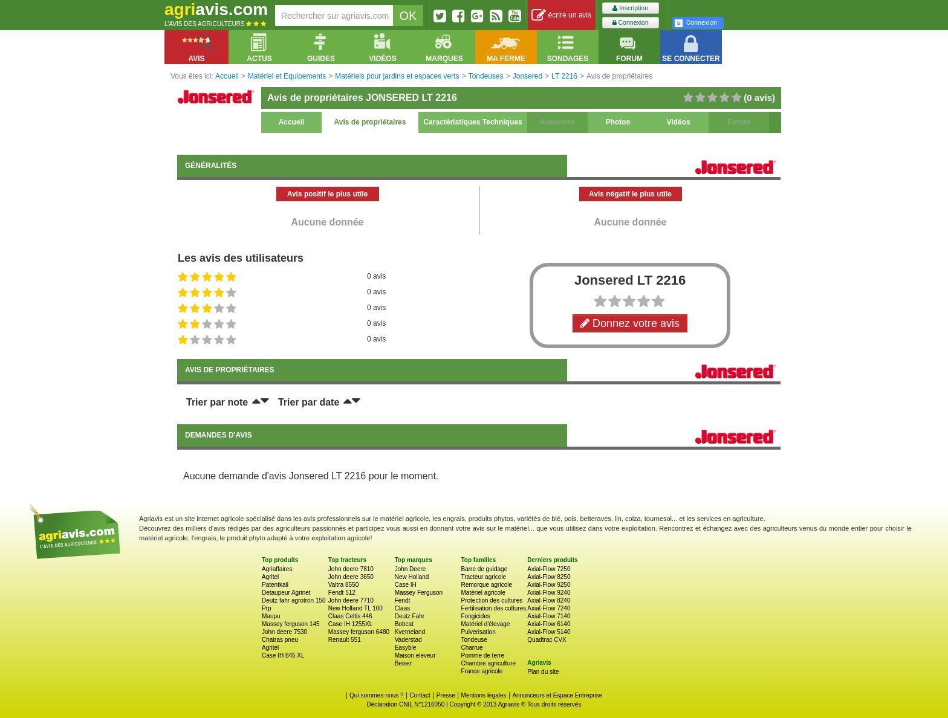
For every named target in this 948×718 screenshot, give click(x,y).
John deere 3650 (351, 577)
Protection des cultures (491, 600)
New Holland (412, 577)
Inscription (630, 8)
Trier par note (217, 402)
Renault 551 (344, 639)
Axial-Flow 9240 (548, 592)
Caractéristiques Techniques (472, 122)
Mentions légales (484, 695)
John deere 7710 (351, 600)
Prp (266, 608)
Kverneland (410, 632)
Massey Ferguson (419, 592)
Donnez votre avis (630, 323)
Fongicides (475, 616)
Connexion (630, 23)
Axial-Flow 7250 (548, 569)
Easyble (406, 647)
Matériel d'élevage (485, 624)
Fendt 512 (342, 592)
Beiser (403, 663)
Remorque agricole (486, 584)
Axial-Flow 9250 (548, 584)
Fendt (403, 600)
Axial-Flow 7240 (548, 608)
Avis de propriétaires (370, 122)
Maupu (271, 616)
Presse (446, 695)
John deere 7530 (284, 632)
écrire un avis (561, 15)
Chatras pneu (280, 639)
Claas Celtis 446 (350, 616)
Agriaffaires (277, 569)
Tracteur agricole (483, 577)
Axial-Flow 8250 (548, 577)
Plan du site (543, 671)
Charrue (471, 647)
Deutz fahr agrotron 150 (294, 600)
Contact (419, 695)
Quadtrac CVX (546, 639)
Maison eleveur (415, 655)
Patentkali (275, 584)
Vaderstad (408, 639)
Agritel (270, 577)
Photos (618, 122)
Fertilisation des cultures (493, 608)
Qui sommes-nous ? (376, 695)
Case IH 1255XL (350, 624)
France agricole (481, 671)
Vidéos (678, 122)
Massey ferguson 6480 (358, 632)
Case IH (406, 584)
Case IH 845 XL (283, 655)
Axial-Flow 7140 (548, 616)
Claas (403, 608)
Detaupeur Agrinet (286, 592)
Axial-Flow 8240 (548, 600)
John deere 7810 (351, 569)
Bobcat (404, 624)
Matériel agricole (483, 592)
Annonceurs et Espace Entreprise (557, 695)
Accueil (292, 122)
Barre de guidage (484, 569)
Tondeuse (474, 639)
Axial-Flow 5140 (548, 632)
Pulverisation (478, 632)
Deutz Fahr (409, 616)
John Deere (410, 569)
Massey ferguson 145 (291, 624)
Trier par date (308, 402)
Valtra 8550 (343, 584)
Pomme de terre (482, 655)
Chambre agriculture (488, 663)
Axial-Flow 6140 (548, 624)
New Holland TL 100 (355, 608)
